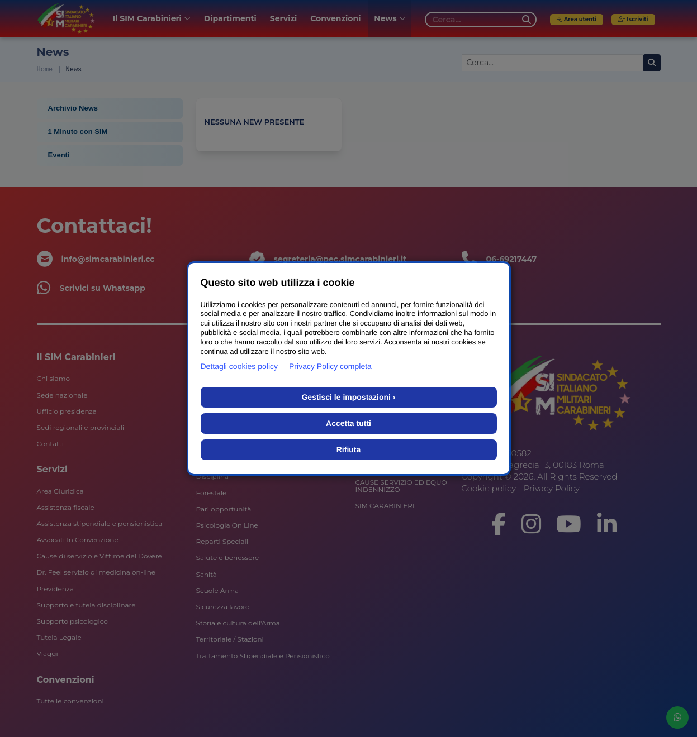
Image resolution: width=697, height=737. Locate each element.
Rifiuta (348, 449)
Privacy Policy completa (330, 366)
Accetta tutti (348, 423)
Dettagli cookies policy (239, 366)
